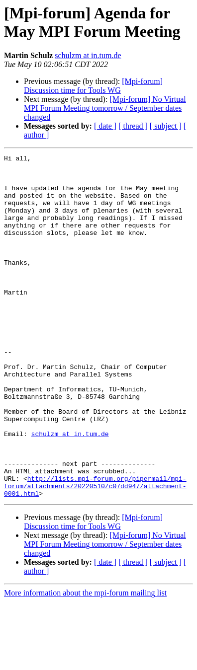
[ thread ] (133, 126)
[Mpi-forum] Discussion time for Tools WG (93, 85)
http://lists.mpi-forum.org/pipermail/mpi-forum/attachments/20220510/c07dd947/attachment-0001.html (95, 552)
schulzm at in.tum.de (88, 55)
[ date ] (105, 126)
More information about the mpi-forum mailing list (85, 661)
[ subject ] (166, 126)
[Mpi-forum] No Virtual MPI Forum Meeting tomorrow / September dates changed (105, 108)
